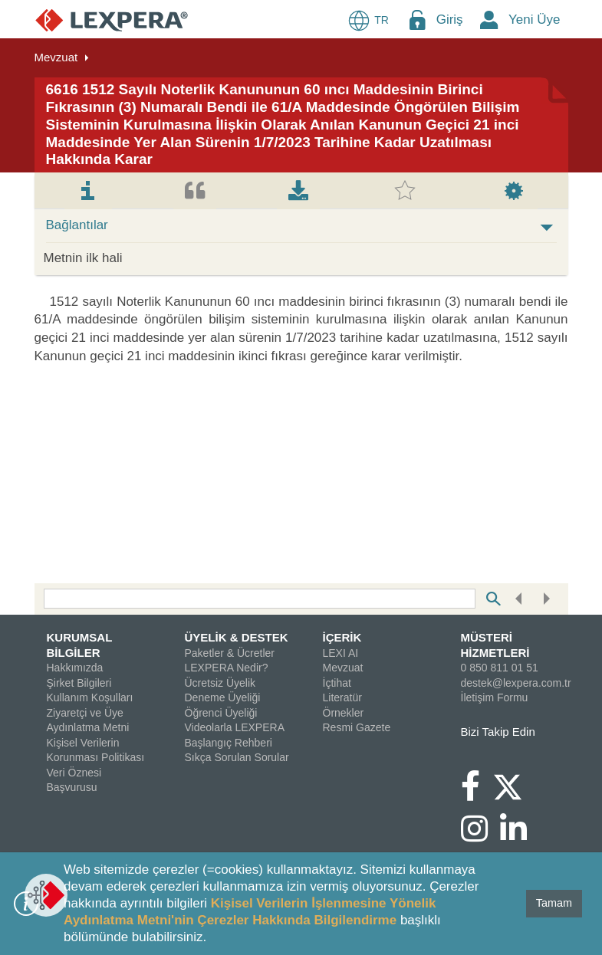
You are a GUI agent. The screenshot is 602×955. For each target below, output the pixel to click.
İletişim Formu (494, 697)
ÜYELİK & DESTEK (236, 637)
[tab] (88, 190)
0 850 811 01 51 (499, 667)
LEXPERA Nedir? (226, 667)
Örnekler (343, 713)
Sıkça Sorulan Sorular (237, 757)
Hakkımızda (75, 667)
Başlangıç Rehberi (228, 743)
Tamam (554, 903)
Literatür (342, 697)
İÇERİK (342, 637)
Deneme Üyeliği (223, 697)
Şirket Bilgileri (79, 683)
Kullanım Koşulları (90, 697)
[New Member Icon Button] (489, 19)
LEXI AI (341, 653)
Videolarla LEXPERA (235, 727)
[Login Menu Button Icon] (417, 19)
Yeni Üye (534, 19)
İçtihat (337, 683)
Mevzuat (56, 57)
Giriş (449, 19)
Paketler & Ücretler (230, 653)
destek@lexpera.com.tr (516, 683)
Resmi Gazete (357, 727)
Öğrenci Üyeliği (221, 713)
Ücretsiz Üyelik (220, 683)
